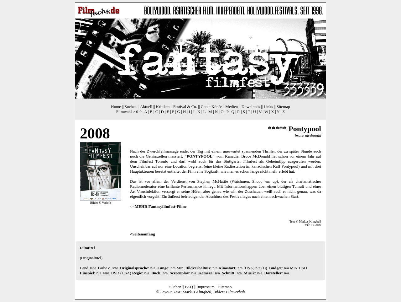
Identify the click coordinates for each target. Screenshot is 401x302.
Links (268, 106)
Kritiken (162, 106)
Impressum (205, 286)
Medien (231, 106)
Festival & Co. (185, 106)
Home (116, 106)
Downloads (251, 106)
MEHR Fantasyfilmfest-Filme (161, 206)
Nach (134, 151)
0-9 (138, 111)
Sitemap (283, 106)
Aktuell (146, 106)
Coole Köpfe (211, 106)
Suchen (131, 106)
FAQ (189, 286)
